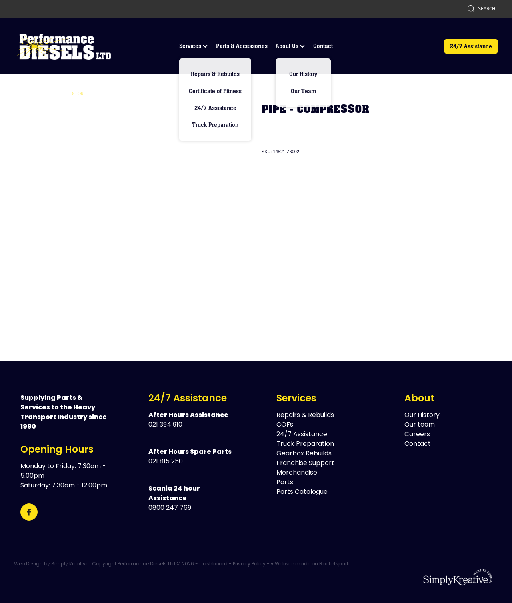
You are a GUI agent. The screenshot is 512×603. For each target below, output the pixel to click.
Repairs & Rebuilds (305, 415)
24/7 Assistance (471, 46)
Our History (422, 415)
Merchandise (296, 473)
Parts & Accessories (242, 45)
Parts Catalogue (302, 492)
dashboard (213, 564)
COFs (284, 425)
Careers (417, 434)
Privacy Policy (249, 564)
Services (193, 45)
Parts (284, 482)
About (419, 399)
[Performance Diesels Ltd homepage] (62, 46)
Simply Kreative (69, 564)
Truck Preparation (305, 444)
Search (481, 8)
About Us (290, 45)
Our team (419, 425)
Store (79, 94)
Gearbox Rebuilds (304, 454)
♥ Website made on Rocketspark (310, 564)
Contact (323, 45)
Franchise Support (305, 463)
